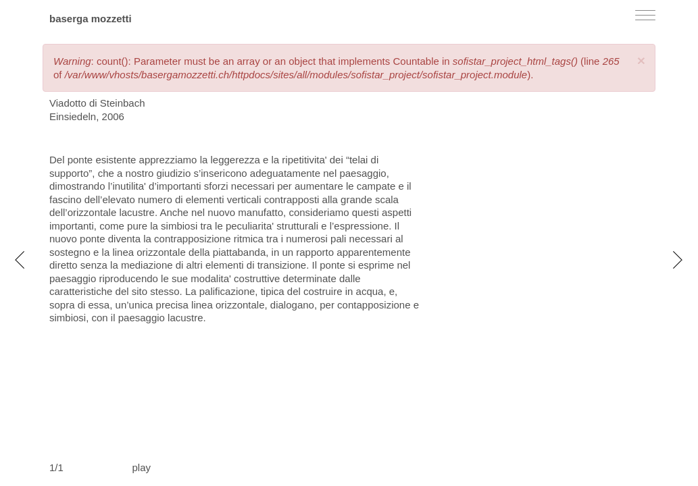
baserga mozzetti (90, 18)
